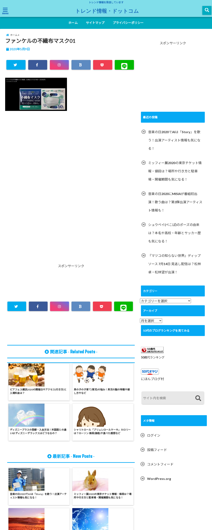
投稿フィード (157, 454)
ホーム (73, 23)
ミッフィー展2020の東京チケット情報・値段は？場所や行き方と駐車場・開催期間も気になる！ (175, 175)
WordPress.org (159, 483)
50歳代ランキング (152, 361)
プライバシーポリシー (128, 23)
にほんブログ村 (152, 383)
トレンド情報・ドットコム (107, 11)
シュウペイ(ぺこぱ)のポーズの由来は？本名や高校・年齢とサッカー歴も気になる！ (174, 237)
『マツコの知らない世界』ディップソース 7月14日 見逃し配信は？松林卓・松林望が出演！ (174, 268)
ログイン (153, 440)
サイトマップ (95, 23)
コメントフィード (160, 469)
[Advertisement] (71, 160)
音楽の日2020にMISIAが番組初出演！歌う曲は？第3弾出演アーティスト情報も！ (175, 206)
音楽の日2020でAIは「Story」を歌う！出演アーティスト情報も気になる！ (174, 144)
